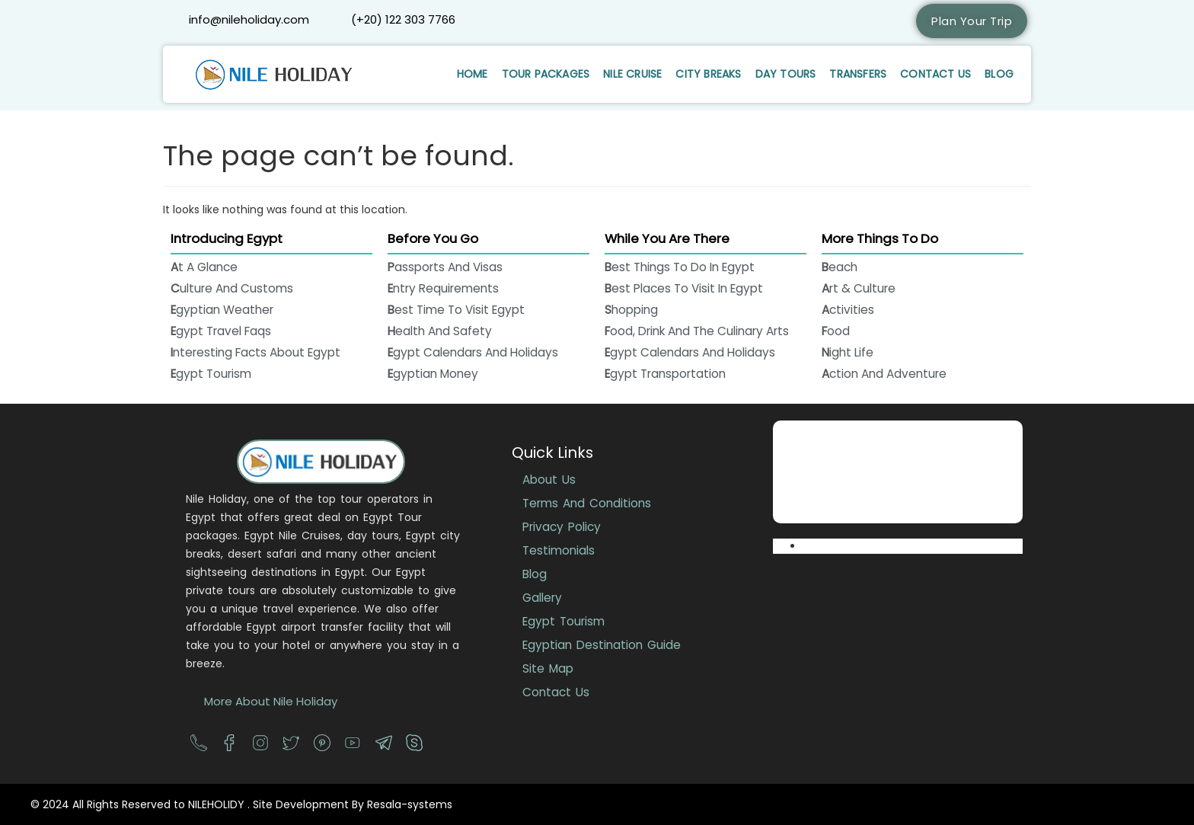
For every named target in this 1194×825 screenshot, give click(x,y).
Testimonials (558, 550)
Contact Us (935, 74)
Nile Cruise (632, 74)
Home (472, 74)
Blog (999, 74)
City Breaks (708, 74)
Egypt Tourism (563, 621)
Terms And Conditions (586, 503)
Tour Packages (546, 74)
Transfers (857, 74)
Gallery (542, 598)
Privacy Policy (561, 527)
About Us (549, 480)
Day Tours (785, 74)
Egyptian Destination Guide (601, 645)
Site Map (547, 668)
